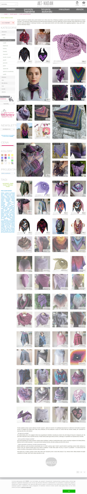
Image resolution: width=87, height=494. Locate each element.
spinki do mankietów (8, 71)
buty (4, 37)
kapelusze (5, 45)
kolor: (6, 22)
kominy (5, 48)
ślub (3, 86)
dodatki (3, 34)
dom (3, 80)
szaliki (4, 74)
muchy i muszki (7, 57)
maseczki (5, 54)
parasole (5, 63)
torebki (3, 89)
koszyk (83, 5)
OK (69, 491)
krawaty (5, 51)
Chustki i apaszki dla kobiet (7, 17)
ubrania (4, 92)
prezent (11, 136)
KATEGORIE (8, 27)
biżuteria (4, 77)
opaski (4, 60)
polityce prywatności (26, 487)
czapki (4, 43)
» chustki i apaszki (6, 40)
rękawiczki (5, 68)
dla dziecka (4, 83)
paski (4, 65)
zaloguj (77, 5)
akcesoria (4, 31)
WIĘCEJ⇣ (51, 463)
